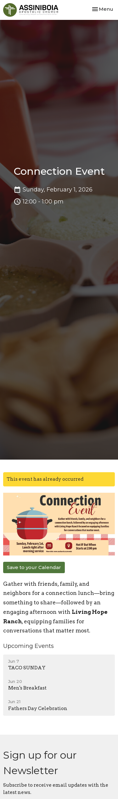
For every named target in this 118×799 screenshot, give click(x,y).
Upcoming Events (28, 646)
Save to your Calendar (34, 567)
